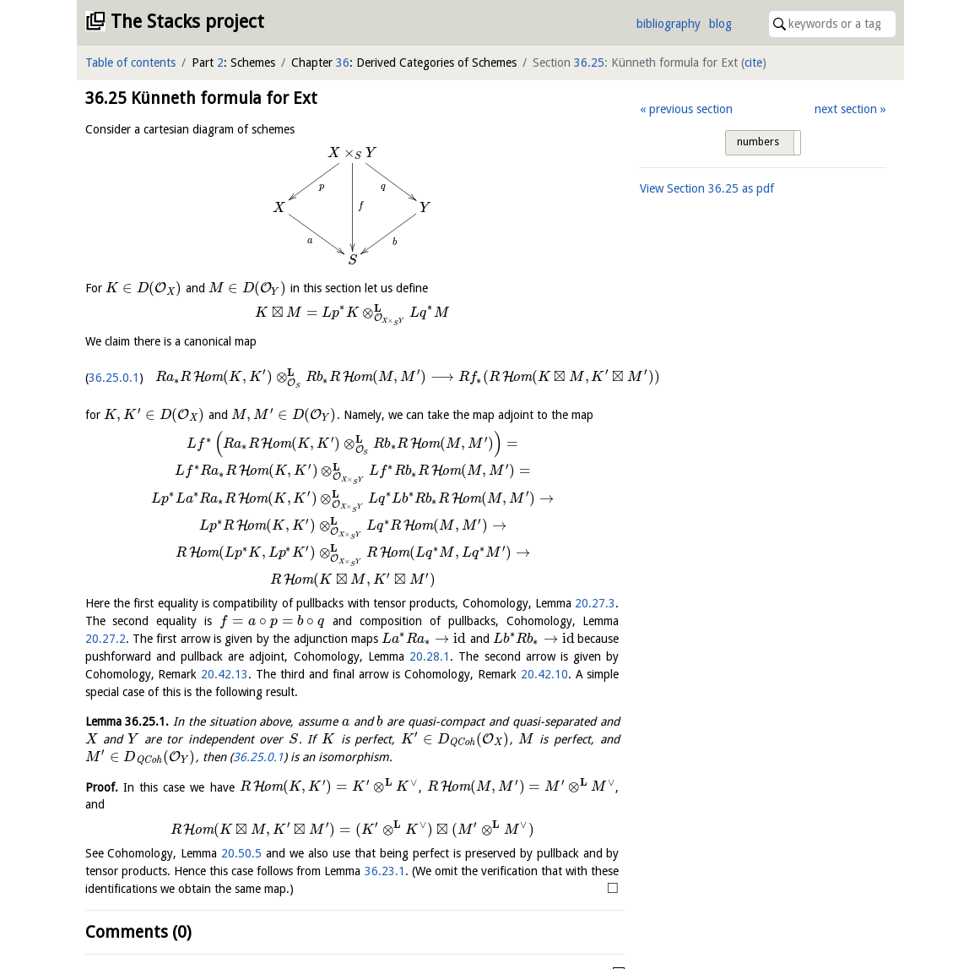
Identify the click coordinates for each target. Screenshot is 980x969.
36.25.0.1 (114, 377)
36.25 (589, 62)
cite (753, 62)
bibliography (668, 23)
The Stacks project (187, 21)
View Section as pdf (707, 188)
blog (720, 23)
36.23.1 (385, 871)
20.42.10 (544, 674)
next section (846, 109)
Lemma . (127, 721)
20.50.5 (241, 853)
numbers (758, 142)
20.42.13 (224, 674)
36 (342, 62)
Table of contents (130, 62)
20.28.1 (429, 656)
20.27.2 (105, 638)
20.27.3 (595, 603)
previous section (691, 109)
